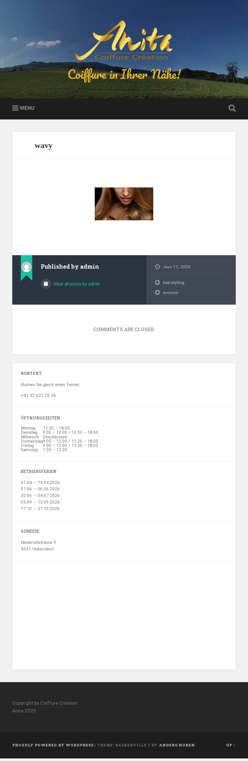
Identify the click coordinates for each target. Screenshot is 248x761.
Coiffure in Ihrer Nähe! (124, 75)
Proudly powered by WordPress (53, 748)
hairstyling (173, 285)
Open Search (231, 111)
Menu (27, 111)
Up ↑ (230, 748)
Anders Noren (177, 748)
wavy (44, 147)
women (170, 295)
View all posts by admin (76, 286)
